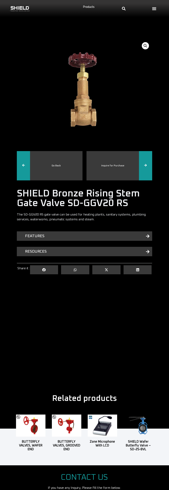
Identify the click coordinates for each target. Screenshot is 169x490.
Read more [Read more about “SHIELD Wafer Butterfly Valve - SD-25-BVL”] (138, 455)
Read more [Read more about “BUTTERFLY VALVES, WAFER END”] (30, 455)
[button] (154, 8)
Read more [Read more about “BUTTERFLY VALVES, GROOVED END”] (66, 455)
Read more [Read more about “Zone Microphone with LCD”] (102, 451)
